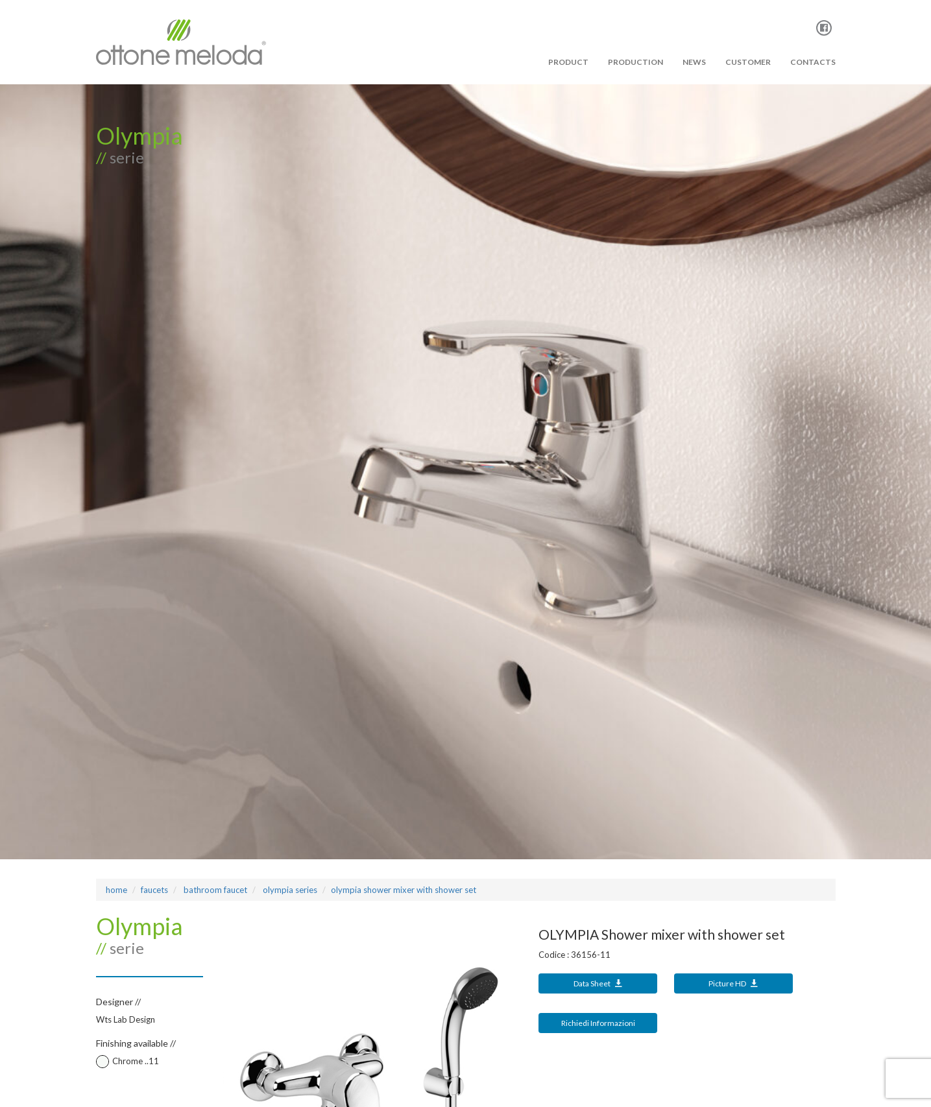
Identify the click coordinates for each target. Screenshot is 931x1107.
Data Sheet (598, 983)
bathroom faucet (214, 890)
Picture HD (733, 983)
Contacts (813, 62)
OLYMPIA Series (289, 890)
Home (116, 890)
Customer (748, 62)
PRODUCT (568, 62)
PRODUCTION (635, 62)
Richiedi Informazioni (598, 1023)
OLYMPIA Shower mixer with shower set (403, 890)
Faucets (154, 890)
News (694, 62)
